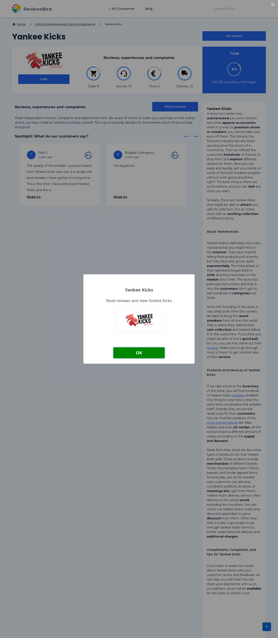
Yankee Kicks (139, 290)
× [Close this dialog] (272, 5)
